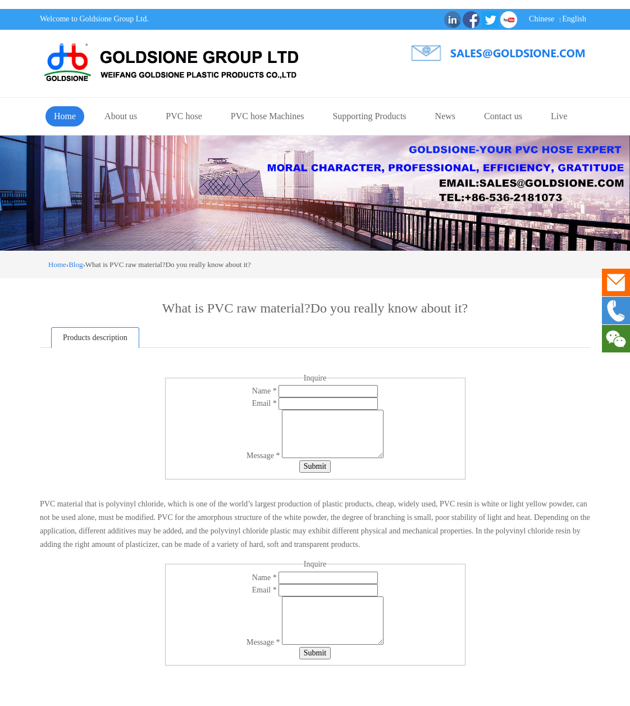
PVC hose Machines (267, 116)
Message (264, 455)
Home (65, 116)
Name (265, 391)
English (574, 19)
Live (559, 116)
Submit (315, 466)
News (445, 116)
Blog (76, 264)
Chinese (541, 19)
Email (265, 403)
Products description (95, 337)
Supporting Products (369, 116)
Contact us (503, 116)
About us (120, 116)
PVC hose (184, 116)
